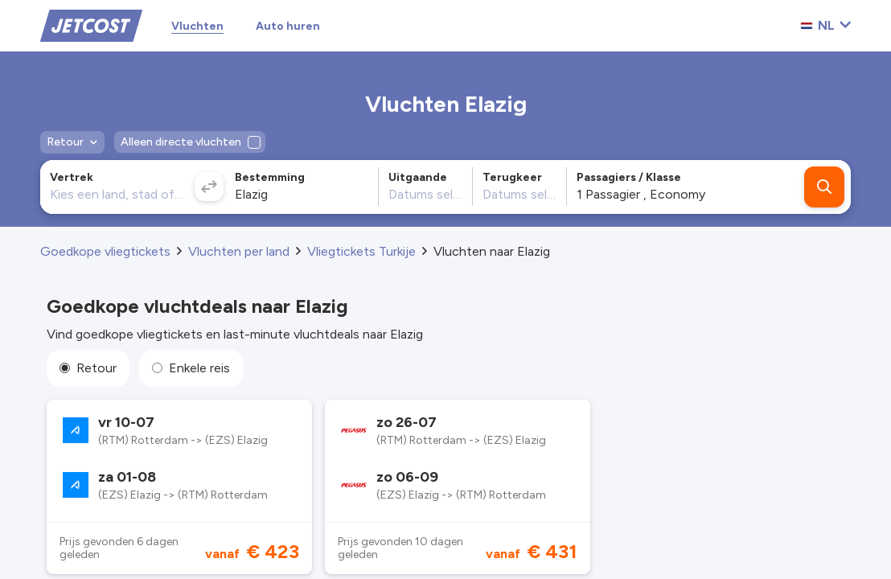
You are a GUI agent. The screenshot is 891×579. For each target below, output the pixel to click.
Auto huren (288, 26)
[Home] (91, 24)
